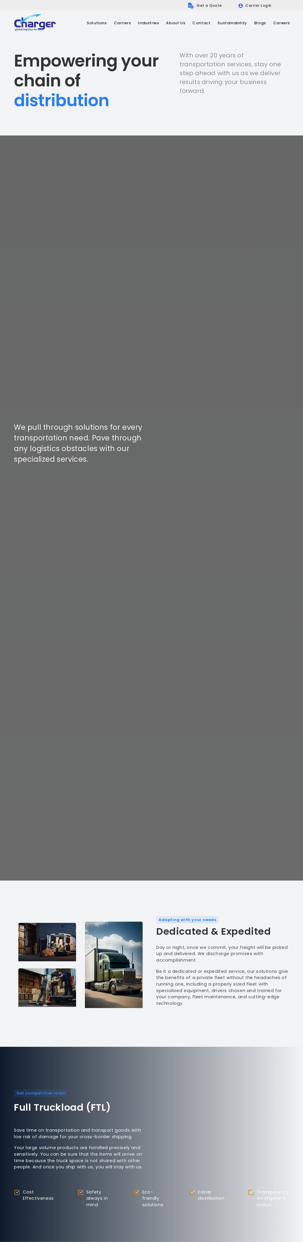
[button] (96, 23)
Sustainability (232, 23)
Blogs (260, 23)
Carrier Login (258, 5)
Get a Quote (209, 5)
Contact (201, 23)
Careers (281, 23)
